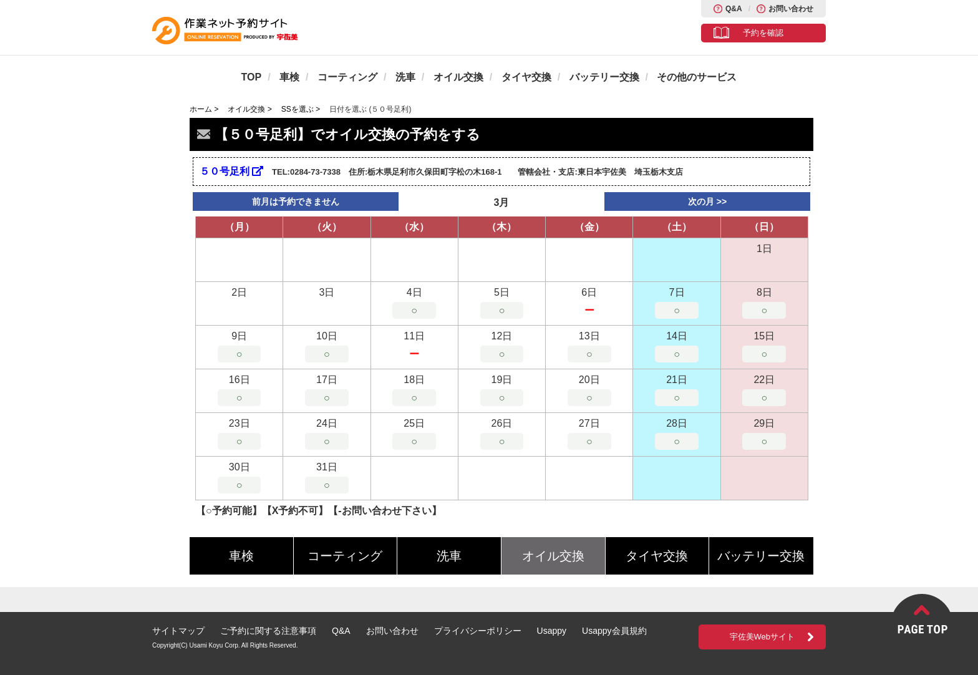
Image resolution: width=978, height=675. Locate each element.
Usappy (551, 631)
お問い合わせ (790, 8)
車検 (289, 77)
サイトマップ (178, 631)
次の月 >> (707, 201)
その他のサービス (697, 77)
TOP (251, 77)
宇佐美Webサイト (762, 636)
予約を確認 (763, 32)
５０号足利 (231, 171)
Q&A (733, 8)
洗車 (405, 77)
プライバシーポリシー (477, 631)
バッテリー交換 (604, 77)
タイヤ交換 (526, 77)
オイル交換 (458, 77)
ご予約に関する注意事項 (268, 631)
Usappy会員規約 (614, 631)
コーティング (347, 77)
